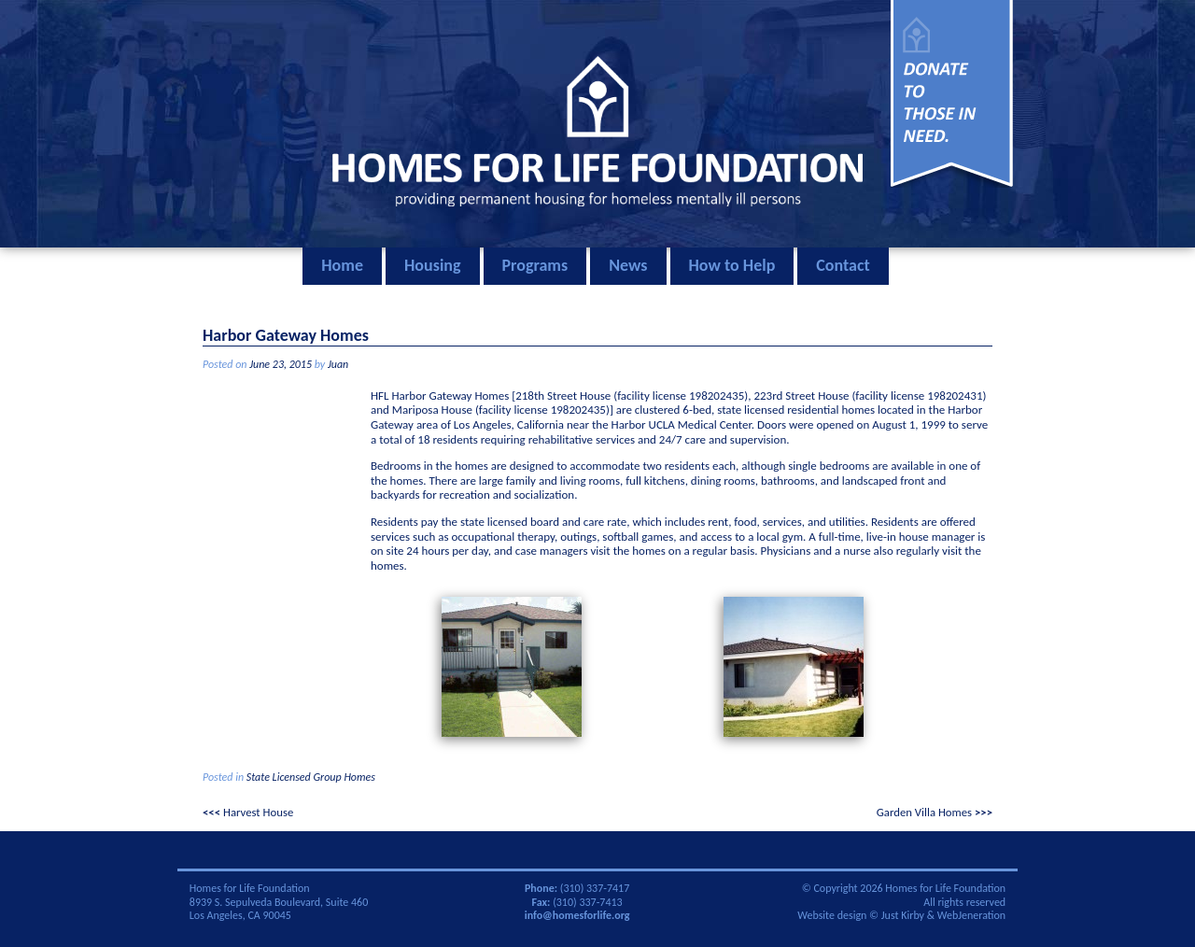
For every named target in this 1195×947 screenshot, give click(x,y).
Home (342, 265)
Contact (842, 265)
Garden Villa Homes (924, 812)
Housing (432, 265)
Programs (535, 265)
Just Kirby (902, 915)
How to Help (732, 265)
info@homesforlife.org (577, 915)
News (628, 265)
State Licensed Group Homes (310, 777)
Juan (338, 364)
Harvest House (258, 812)
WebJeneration (971, 915)
